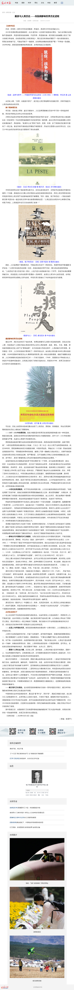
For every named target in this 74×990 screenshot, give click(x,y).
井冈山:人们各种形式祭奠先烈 (34, 812)
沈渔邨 (27, 795)
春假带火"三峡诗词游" (17, 812)
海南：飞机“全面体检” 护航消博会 (37, 883)
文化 (42, 3)
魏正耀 (27, 792)
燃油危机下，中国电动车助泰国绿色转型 (26, 822)
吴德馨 (31, 792)
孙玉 (35, 792)
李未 (39, 795)
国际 (23, 3)
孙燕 (43, 795)
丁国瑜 (46, 795)
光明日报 (8, 12)
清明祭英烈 (37, 932)
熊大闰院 (39, 793)
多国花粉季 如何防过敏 (32, 827)
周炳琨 (31, 795)
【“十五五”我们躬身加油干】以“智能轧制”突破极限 (26, 753)
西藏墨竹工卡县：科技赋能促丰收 (25, 807)
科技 (49, 3)
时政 (16, 3)
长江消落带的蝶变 (23, 817)
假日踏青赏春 (37, 981)
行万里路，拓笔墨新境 (17, 827)
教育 (55, 3)
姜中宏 (46, 792)
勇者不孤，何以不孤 (16, 748)
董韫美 (35, 795)
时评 (29, 3)
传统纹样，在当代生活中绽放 (24, 758)
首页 (3, 12)
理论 (36, 3)
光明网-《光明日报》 (33, 20)
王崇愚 (42, 792)
